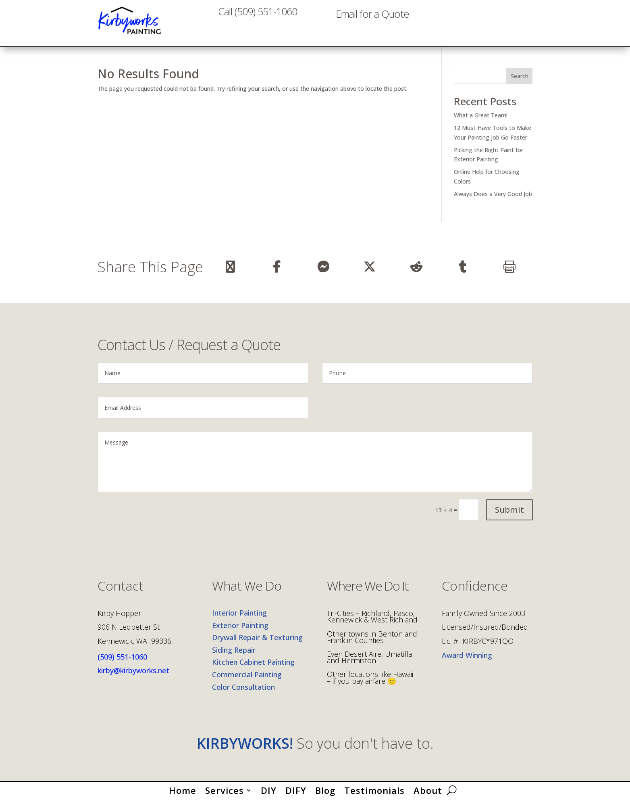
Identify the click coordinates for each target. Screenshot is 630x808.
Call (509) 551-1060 (258, 25)
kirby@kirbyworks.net (133, 677)
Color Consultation (243, 694)
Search (519, 83)
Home (182, 795)
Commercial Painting (247, 681)
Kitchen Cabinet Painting (253, 669)
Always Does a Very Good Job (493, 201)
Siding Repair (234, 657)
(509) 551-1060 (122, 663)
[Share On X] (370, 273)
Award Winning (467, 662)
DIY (269, 795)
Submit (509, 516)
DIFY (295, 795)
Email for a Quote (372, 25)
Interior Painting (239, 619)
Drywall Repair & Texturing (257, 644)
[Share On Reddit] (416, 273)
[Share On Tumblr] (463, 273)
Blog (325, 795)
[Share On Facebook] (277, 273)
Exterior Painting (240, 632)
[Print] (509, 273)
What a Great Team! (480, 122)
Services (224, 795)
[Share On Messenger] (323, 273)
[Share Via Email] (230, 273)
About (428, 795)
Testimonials (374, 795)
